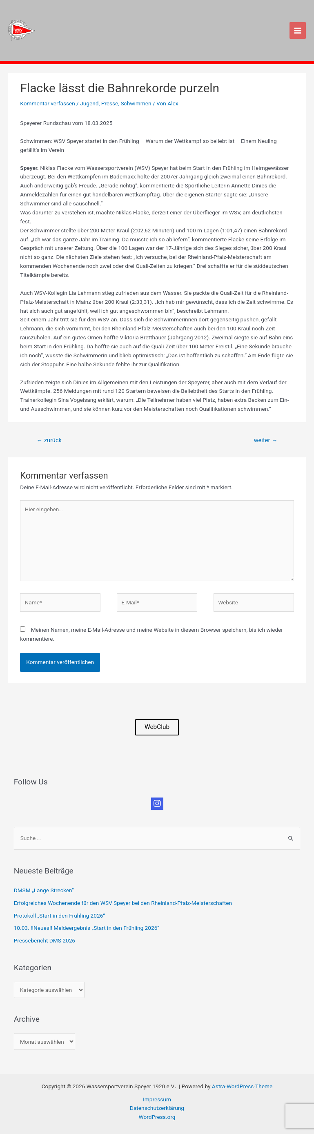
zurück (48, 440)
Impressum (157, 1099)
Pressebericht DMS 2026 (44, 940)
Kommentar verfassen (47, 103)
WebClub (157, 727)
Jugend (89, 103)
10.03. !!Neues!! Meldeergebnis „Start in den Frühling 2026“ (86, 928)
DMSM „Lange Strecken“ (44, 890)
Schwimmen (135, 103)
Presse (109, 103)
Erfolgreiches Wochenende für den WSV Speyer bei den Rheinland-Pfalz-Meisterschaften (123, 903)
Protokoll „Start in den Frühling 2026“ (59, 915)
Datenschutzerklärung (157, 1108)
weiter (266, 440)
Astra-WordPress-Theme (242, 1086)
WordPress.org (156, 1117)
